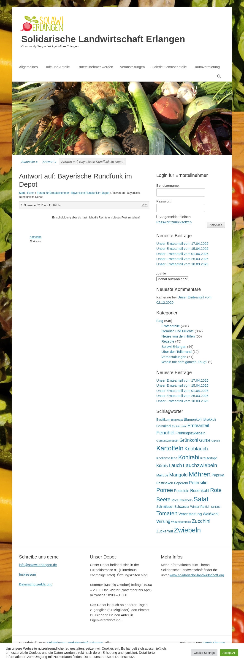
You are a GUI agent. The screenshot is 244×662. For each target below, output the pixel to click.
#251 (144, 205)
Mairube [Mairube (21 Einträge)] (162, 475)
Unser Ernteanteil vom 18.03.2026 (182, 264)
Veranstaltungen (132, 67)
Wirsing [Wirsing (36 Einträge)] (163, 521)
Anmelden (216, 225)
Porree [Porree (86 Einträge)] (164, 490)
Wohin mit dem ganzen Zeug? (184, 362)
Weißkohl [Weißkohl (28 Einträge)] (210, 514)
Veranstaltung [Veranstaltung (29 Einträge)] (190, 514)
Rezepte (168, 341)
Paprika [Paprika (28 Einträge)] (217, 475)
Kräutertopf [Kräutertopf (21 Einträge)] (208, 458)
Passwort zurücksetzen (174, 222)
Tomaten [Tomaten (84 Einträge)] (166, 513)
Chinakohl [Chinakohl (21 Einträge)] (163, 426)
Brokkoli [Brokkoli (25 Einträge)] (209, 419)
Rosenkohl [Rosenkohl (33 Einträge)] (199, 490)
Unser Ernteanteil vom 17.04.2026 (182, 243)
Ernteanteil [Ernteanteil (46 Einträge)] (198, 425)
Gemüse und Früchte (178, 331)
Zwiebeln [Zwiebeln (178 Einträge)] (187, 530)
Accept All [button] (229, 652)
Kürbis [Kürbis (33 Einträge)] (162, 465)
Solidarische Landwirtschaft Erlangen (103, 39)
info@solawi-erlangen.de (38, 565)
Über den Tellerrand (177, 352)
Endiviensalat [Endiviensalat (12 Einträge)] (179, 426)
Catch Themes (214, 643)
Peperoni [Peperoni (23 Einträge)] (181, 483)
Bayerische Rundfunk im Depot (90, 192)
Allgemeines (28, 67)
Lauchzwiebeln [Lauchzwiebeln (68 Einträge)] (200, 465)
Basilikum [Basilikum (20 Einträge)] (163, 419)
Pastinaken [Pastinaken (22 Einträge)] (164, 483)
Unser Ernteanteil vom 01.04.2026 (182, 254)
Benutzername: (168, 185)
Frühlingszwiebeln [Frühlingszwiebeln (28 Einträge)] (190, 433)
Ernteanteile (171, 326)
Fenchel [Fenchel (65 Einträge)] (165, 433)
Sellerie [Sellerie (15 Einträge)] (215, 506)
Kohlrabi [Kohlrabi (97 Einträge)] (188, 457)
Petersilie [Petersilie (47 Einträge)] (198, 482)
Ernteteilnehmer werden (95, 67)
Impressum (27, 574)
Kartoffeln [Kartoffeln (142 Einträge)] (170, 448)
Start (22, 192)
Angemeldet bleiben (175, 217)
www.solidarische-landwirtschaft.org (197, 575)
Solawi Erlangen (174, 346)
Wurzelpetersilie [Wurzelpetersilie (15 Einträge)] (181, 522)
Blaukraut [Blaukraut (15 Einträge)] (177, 419)
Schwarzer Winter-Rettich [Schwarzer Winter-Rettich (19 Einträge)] (192, 506)
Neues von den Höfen (178, 336)
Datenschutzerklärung (35, 584)
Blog (159, 321)
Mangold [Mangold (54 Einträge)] (178, 474)
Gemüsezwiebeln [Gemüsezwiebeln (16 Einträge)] (167, 440)
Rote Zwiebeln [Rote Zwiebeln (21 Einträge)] (181, 500)
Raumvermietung (207, 67)
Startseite (29, 162)
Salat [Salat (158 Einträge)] (201, 499)
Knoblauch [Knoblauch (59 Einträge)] (196, 449)
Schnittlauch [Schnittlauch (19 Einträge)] (165, 506)
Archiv (161, 274)
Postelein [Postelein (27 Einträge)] (181, 491)
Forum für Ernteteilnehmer (53, 192)
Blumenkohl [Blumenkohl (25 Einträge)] (193, 419)
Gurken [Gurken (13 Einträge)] (215, 440)
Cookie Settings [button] (204, 652)
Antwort (49, 162)
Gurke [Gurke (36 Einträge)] (205, 440)
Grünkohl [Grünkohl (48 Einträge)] (188, 440)
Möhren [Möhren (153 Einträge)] (200, 474)
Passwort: (163, 201)
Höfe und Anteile (57, 67)
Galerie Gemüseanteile (169, 67)
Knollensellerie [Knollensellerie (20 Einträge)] (166, 458)
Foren (30, 192)
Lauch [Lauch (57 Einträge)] (175, 465)
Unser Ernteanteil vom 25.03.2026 (182, 259)
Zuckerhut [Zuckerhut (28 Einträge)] (164, 531)
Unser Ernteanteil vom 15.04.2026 (182, 248)
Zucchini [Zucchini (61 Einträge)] (201, 521)
